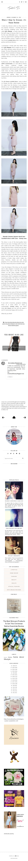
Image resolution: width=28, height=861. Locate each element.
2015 (14, 685)
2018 (13, 680)
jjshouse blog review (13, 322)
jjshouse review (4, 324)
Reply (10, 376)
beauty (14, 579)
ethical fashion (14, 586)
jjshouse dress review (20, 322)
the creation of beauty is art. (15, 363)
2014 (14, 687)
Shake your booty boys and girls (14, 528)
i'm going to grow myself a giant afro (14, 501)
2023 (13, 671)
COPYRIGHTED (14, 858)
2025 (13, 667)
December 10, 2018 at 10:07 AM (21, 364)
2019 (13, 678)
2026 (14, 665)
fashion (14, 576)
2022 (14, 672)
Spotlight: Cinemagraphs (14, 556)
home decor (14, 573)
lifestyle (14, 569)
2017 (13, 681)
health (14, 583)
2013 (14, 689)
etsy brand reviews (14, 589)
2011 (14, 692)
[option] (14, 344)
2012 (14, 690)
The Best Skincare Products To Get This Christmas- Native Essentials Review (14, 623)
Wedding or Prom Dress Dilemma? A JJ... (14, 347)
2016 (13, 683)
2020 (13, 676)
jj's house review (7, 322)
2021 (13, 674)
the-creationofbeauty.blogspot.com (15, 372)
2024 (13, 669)
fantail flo (12, 855)
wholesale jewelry (9, 833)
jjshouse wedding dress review (12, 324)
